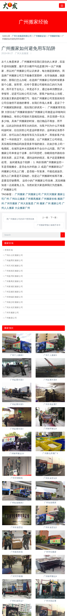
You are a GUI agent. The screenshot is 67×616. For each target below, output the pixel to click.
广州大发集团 (25, 203)
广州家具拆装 (17, 552)
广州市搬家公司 (12, 312)
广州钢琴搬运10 (17, 453)
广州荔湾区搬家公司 (14, 276)
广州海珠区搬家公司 (14, 271)
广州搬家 (20, 194)
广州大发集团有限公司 (22, 36)
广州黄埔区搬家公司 (14, 286)
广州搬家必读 (40, 36)
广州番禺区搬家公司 (14, 281)
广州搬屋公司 (11, 318)
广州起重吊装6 (50, 380)
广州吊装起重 (50, 601)
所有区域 (9, 250)
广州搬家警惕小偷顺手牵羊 (49, 225)
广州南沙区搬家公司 (14, 302)
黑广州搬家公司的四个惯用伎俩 (20, 219)
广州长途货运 (17, 527)
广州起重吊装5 (17, 404)
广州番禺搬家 (33, 198)
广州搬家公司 (33, 194)
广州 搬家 (39, 203)
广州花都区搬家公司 (14, 292)
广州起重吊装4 (17, 429)
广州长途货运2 (50, 527)
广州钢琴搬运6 (50, 428)
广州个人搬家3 (50, 355)
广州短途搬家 (50, 502)
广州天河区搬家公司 (14, 266)
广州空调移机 (17, 478)
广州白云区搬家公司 (14, 255)
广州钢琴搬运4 (50, 576)
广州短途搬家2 (17, 503)
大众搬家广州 (22, 208)
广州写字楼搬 (17, 576)
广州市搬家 (11, 203)
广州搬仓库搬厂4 (50, 453)
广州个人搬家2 (17, 355)
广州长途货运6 (50, 478)
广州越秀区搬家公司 (14, 260)
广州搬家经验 (54, 36)
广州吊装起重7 (50, 404)
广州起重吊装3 (17, 380)
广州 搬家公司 (53, 203)
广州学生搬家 (50, 552)
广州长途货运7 (17, 601)
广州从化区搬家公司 (14, 307)
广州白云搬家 (17, 198)
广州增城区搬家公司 (14, 297)
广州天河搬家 (49, 194)
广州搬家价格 (49, 198)
